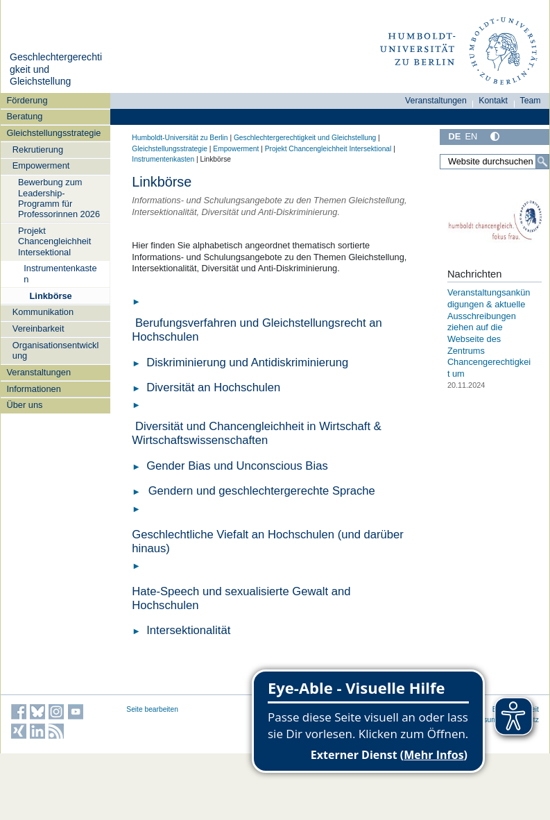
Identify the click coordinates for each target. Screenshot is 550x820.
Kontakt (493, 100)
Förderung (27, 100)
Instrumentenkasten (60, 273)
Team (530, 100)
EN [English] (471, 136)
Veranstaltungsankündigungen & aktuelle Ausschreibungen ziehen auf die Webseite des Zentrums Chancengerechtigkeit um (489, 332)
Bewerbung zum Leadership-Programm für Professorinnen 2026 (59, 198)
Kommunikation (43, 312)
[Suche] (542, 161)
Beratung (25, 116)
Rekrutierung (37, 149)
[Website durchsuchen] (494, 161)
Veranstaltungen (39, 372)
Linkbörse (51, 296)
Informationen (34, 389)
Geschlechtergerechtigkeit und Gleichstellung (305, 138)
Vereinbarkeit (38, 328)
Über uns (25, 405)
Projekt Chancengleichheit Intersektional (54, 241)
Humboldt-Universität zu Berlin (179, 138)
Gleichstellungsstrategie (54, 133)
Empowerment (41, 165)
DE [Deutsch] (454, 136)
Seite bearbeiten (152, 709)
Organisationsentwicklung (55, 350)
